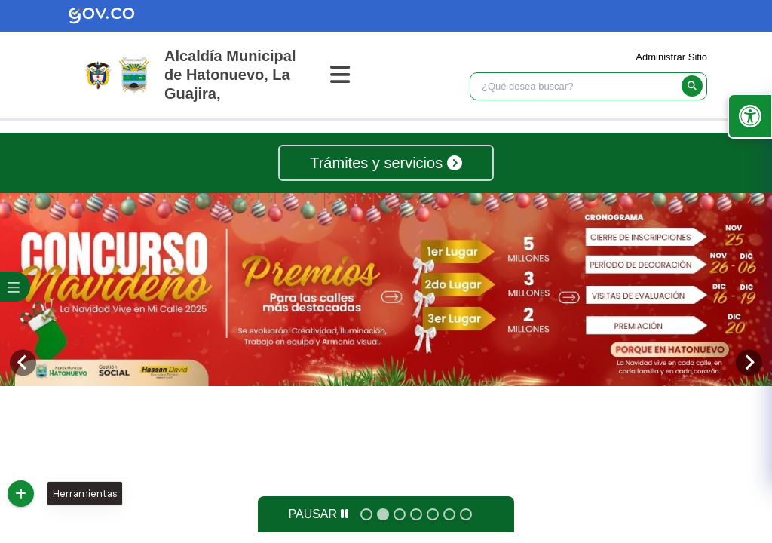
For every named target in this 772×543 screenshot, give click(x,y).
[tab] (366, 514)
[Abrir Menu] (349, 75)
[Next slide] (749, 362)
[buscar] (692, 86)
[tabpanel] (386, 289)
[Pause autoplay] (318, 514)
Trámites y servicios (386, 163)
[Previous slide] (23, 362)
